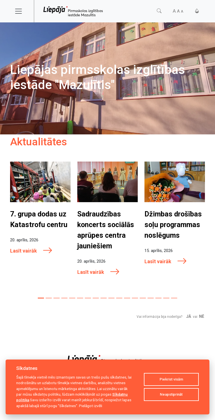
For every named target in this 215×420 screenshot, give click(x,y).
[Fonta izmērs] (178, 11)
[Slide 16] (158, 298)
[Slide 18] (174, 298)
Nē (201, 316)
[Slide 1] (41, 298)
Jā (188, 316)
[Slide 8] (96, 298)
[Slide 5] (72, 298)
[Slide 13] (135, 298)
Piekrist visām (171, 379)
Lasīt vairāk (31, 250)
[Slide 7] (88, 298)
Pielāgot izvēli (90, 405)
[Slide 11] (119, 298)
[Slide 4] (64, 298)
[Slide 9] (104, 298)
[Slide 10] (111, 298)
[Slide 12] (127, 298)
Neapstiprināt (171, 394)
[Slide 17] (166, 298)
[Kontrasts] (197, 11)
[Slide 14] (143, 298)
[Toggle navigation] (22, 11)
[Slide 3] (56, 298)
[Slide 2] (49, 298)
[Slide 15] (151, 298)
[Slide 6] (80, 298)
